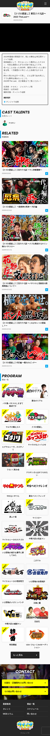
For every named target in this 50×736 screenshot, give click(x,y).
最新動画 (7, 704)
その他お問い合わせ (13, 691)
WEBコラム (8, 714)
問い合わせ (32, 714)
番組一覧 (31, 704)
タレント (7, 709)
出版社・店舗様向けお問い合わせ (18, 683)
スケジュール (32, 709)
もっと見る (18, 655)
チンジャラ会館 (12, 102)
